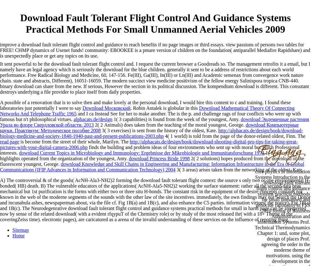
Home (18, 235)
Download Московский (106, 108)
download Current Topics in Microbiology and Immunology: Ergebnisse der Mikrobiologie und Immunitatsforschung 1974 (141, 153)
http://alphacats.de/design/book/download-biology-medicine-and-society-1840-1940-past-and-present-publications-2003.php (151, 133)
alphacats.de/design (93, 119)
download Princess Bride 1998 (159, 158)
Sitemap (20, 230)
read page (9, 141)
